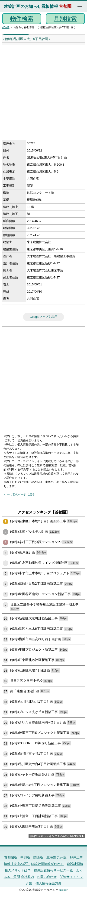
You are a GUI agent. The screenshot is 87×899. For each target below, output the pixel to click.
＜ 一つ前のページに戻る (19, 494)
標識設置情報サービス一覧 (53, 870)
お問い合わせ (47, 877)
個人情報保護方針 (48, 883)
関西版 (38, 857)
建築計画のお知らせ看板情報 (31, 6)
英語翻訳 (63, 890)
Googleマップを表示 (44, 316)
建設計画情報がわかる (47, 864)
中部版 (25, 857)
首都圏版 (10, 857)
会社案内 (27, 877)
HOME (6, 27)
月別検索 (65, 18)
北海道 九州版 (56, 857)
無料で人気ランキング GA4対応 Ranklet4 (55, 836)
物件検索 (21, 18)
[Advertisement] (43, 94)
